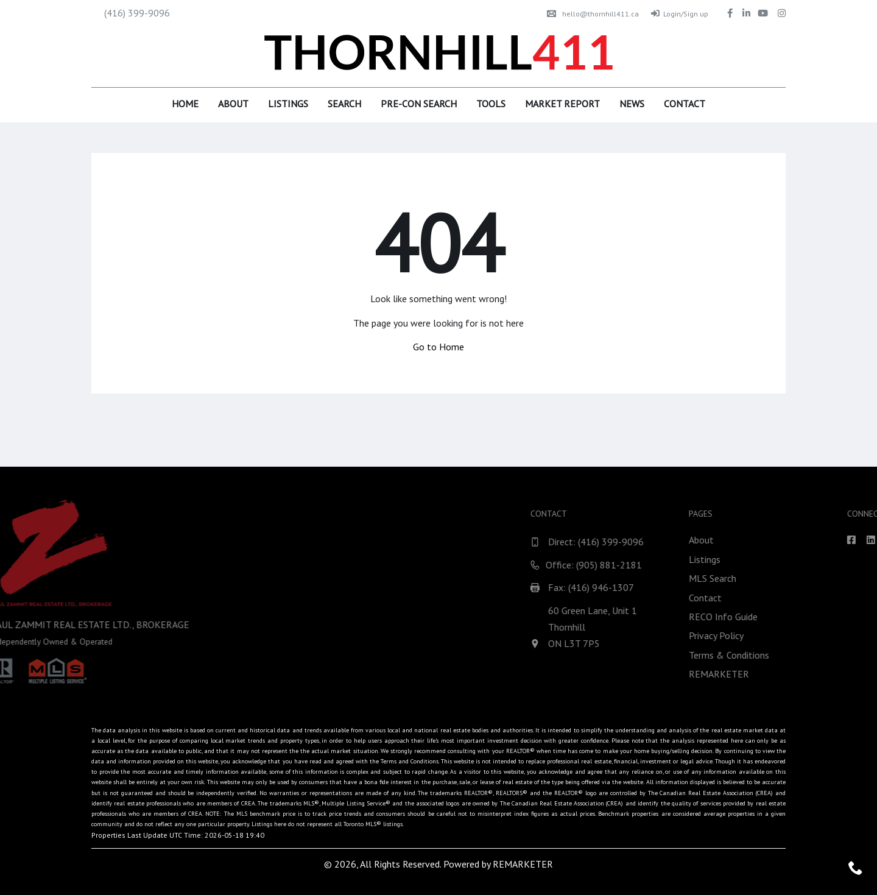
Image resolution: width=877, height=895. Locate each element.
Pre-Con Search (419, 103)
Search (344, 103)
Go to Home (438, 347)
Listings (288, 103)
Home (185, 103)
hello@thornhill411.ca (593, 13)
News (631, 103)
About (233, 103)
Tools (490, 103)
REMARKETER (523, 864)
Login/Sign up (679, 13)
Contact (684, 103)
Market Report (562, 103)
